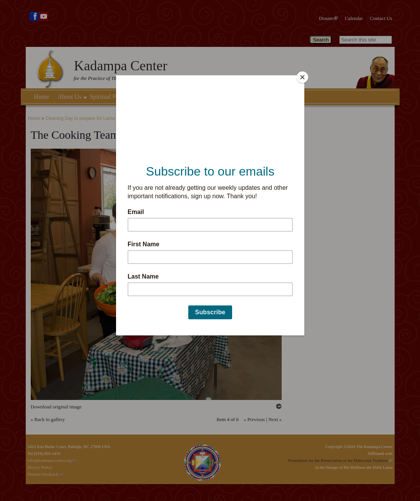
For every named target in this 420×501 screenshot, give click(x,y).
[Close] (302, 77)
